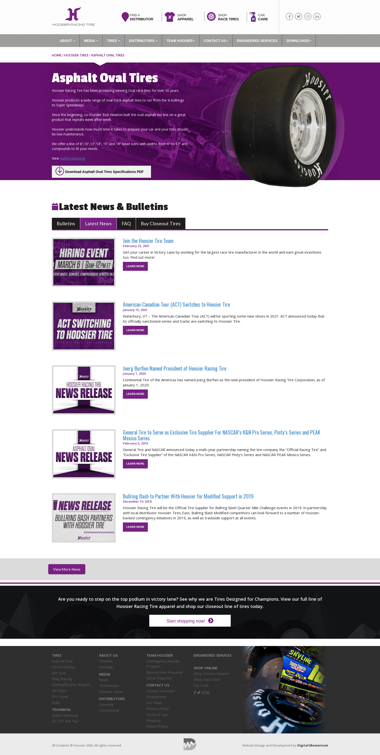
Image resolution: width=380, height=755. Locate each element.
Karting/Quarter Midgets (71, 685)
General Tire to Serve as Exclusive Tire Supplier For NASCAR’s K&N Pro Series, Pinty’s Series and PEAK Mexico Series (221, 435)
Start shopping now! (190, 620)
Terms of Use (157, 715)
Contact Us (216, 41)
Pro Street (60, 696)
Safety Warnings (73, 158)
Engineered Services (212, 655)
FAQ (126, 223)
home (57, 55)
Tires (113, 41)
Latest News (98, 223)
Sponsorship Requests (164, 672)
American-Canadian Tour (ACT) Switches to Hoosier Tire (176, 304)
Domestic (106, 704)
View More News (66, 569)
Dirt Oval (59, 673)
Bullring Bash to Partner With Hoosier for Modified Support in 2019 (188, 496)
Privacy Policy (157, 709)
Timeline (106, 661)
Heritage (106, 667)
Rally (56, 703)
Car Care (201, 685)
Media (91, 41)
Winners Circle (111, 692)
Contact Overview (160, 691)
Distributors (143, 41)
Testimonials (109, 686)
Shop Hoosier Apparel (211, 673)
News (103, 680)
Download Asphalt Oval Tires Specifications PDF (104, 172)
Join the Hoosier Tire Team (148, 240)
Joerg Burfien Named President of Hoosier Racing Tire (174, 368)
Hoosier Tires (76, 55)
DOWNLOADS (298, 41)
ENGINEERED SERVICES (257, 41)
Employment (156, 697)
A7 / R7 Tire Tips (65, 721)
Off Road (59, 691)
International (109, 710)
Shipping (153, 720)
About (67, 41)
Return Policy (157, 726)
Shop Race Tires (207, 679)
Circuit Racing (63, 667)
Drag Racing (62, 679)
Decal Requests (159, 678)
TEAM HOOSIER (180, 41)
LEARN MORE (135, 266)
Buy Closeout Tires (161, 223)
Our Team (154, 703)
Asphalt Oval (62, 661)
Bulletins (66, 223)
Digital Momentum (190, 744)
